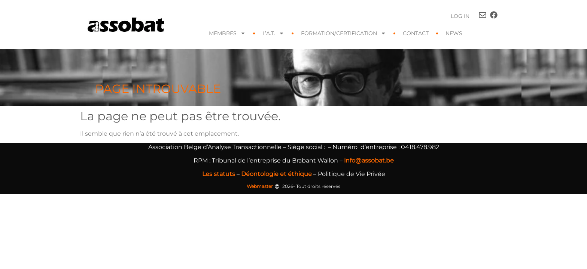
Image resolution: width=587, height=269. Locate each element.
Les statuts (218, 173)
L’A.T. (273, 33)
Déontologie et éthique (276, 173)
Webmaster (260, 186)
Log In (460, 16)
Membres (227, 33)
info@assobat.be (369, 160)
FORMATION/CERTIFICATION (343, 33)
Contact (416, 33)
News (453, 33)
